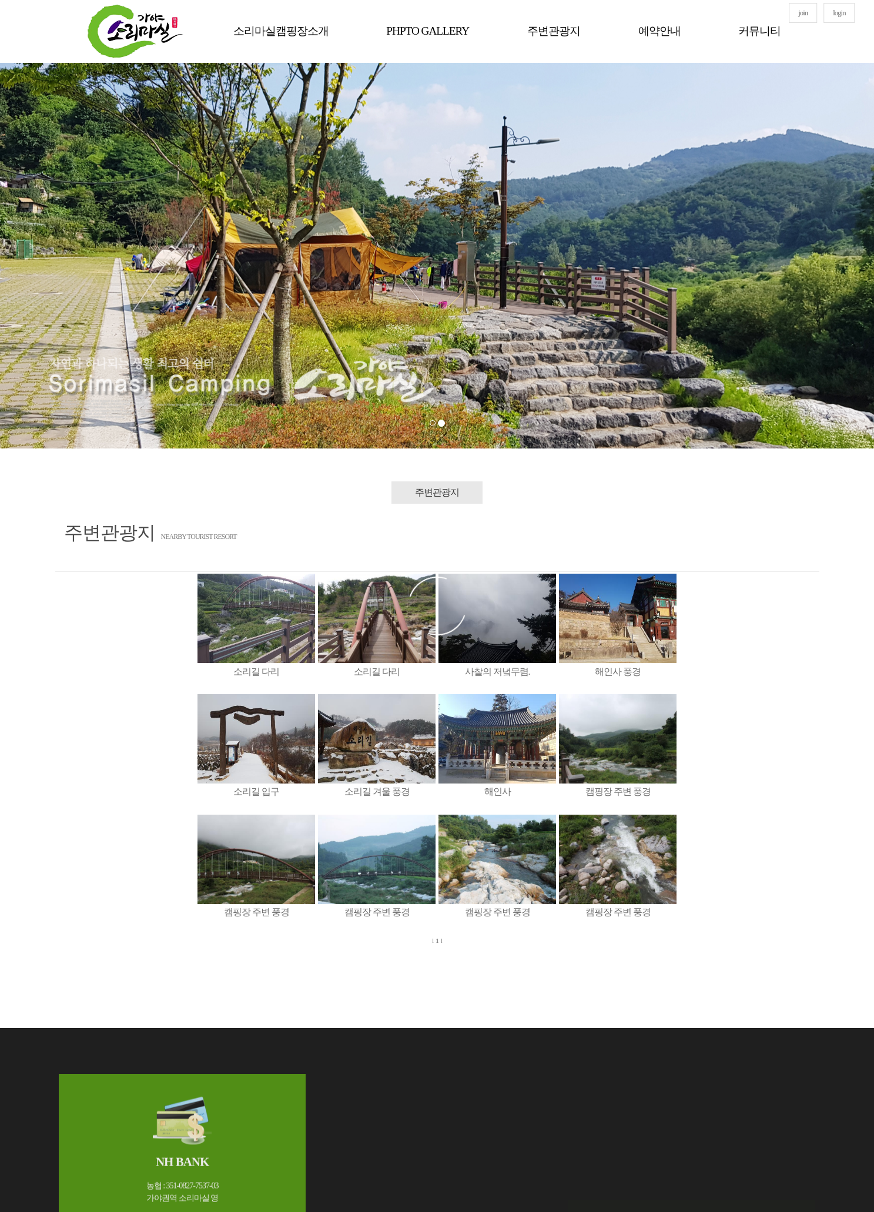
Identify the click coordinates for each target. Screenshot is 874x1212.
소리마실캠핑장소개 (281, 31)
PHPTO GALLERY (427, 31)
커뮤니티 (759, 31)
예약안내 (659, 31)
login (839, 13)
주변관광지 (553, 31)
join (803, 13)
